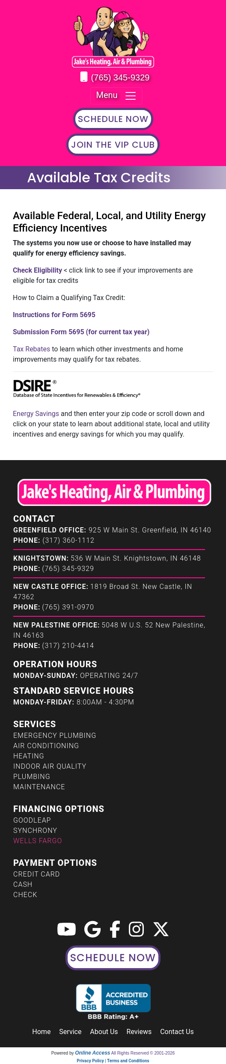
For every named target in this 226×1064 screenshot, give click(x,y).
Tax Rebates (31, 349)
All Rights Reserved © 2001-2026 (143, 1053)
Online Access (92, 1053)
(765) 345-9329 (120, 77)
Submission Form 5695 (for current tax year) (81, 332)
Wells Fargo (37, 841)
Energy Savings (36, 414)
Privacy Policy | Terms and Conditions (113, 1060)
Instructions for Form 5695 (54, 315)
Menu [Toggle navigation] (116, 95)
